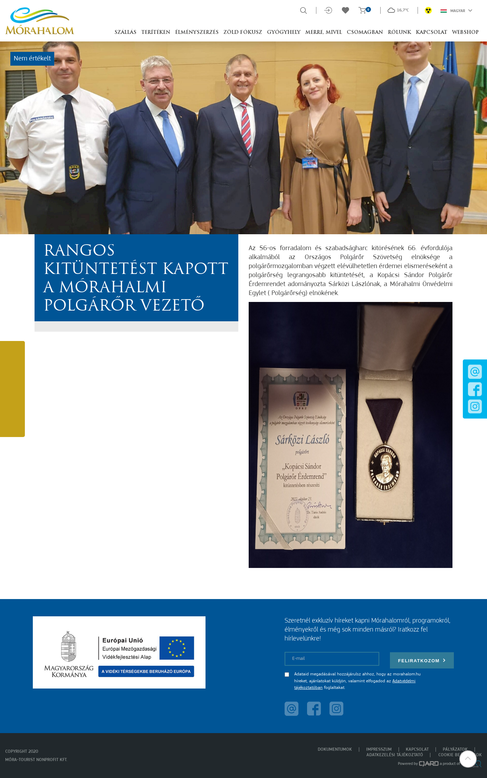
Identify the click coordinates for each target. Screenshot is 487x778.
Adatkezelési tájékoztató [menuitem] (394, 755)
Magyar (456, 10)
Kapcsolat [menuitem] (417, 749)
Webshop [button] (465, 32)
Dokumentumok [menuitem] (335, 749)
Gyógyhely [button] (283, 32)
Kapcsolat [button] (431, 32)
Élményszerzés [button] (197, 32)
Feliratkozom (422, 660)
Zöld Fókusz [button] (242, 32)
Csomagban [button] (365, 32)
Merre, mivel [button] (323, 32)
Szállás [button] (125, 32)
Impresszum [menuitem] (379, 749)
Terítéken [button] (155, 32)
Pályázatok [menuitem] (455, 749)
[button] (468, 759)
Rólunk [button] (399, 32)
